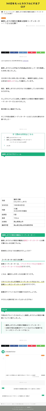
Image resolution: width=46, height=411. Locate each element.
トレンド (3, 18)
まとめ (8, 145)
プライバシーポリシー (20, 407)
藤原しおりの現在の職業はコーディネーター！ (19, 139)
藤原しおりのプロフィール (14, 137)
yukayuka (25, 61)
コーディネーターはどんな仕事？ (19, 142)
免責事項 (28, 407)
